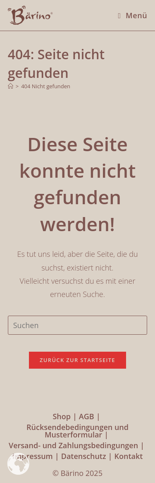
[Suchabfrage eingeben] (78, 325)
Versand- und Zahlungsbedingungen (73, 445)
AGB (86, 416)
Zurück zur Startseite (77, 360)
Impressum (32, 456)
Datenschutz (83, 456)
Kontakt (128, 456)
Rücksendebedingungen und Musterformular (77, 431)
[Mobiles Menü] (130, 15)
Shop (61, 416)
